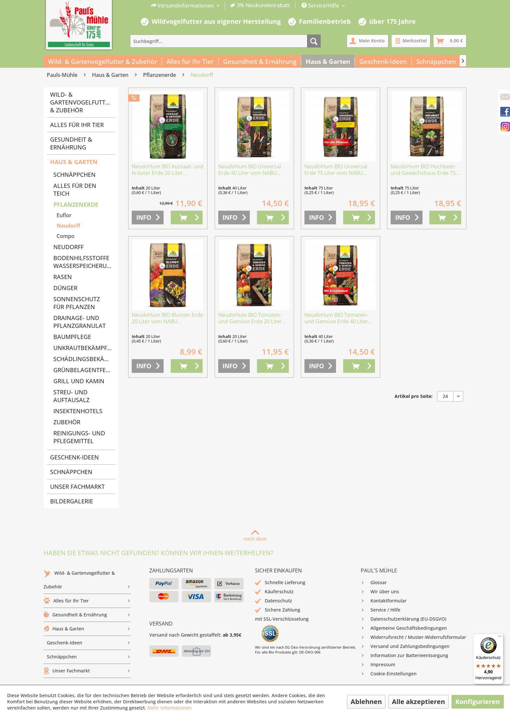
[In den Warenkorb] (187, 217)
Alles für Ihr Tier (77, 125)
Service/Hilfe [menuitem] (321, 5)
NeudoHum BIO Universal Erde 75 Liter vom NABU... (335, 169)
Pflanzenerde (75, 204)
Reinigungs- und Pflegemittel (79, 437)
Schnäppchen (74, 174)
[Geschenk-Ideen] (383, 61)
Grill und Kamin (78, 381)
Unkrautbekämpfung (84, 348)
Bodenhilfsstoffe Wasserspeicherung (84, 262)
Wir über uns (380, 591)
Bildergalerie (71, 501)
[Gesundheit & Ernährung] (260, 61)
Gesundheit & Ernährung (71, 143)
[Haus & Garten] (328, 61)
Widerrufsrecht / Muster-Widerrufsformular (413, 637)
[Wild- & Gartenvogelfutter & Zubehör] (103, 61)
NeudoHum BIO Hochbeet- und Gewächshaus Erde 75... (425, 169)
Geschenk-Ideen (74, 457)
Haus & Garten (74, 162)
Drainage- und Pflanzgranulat (79, 322)
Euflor (64, 215)
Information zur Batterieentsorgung (404, 655)
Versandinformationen (183, 5)
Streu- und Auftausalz (71, 396)
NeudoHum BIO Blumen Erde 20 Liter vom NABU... (167, 318)
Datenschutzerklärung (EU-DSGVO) (403, 619)
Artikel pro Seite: (414, 396)
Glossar (374, 582)
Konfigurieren (477, 701)
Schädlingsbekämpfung (84, 359)
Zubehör (66, 422)
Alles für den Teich (74, 189)
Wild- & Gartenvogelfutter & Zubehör (81, 102)
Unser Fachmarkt (77, 486)
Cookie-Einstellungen (389, 673)
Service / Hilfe (380, 609)
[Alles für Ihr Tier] (190, 61)
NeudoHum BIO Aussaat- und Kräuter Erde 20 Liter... (168, 169)
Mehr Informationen (169, 708)
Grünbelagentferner (84, 370)
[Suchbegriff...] (225, 41)
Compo (65, 236)
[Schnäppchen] (436, 61)
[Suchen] (314, 41)
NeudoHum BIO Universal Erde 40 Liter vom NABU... (249, 169)
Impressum (378, 664)
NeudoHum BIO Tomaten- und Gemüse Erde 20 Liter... (252, 318)
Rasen (62, 277)
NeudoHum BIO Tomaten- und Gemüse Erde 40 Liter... (338, 318)
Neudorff (68, 225)
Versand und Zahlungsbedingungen (405, 646)
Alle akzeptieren (418, 701)
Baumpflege (72, 337)
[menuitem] (220, 6)
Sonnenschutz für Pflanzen (76, 303)
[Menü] (499, 637)
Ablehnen (366, 701)
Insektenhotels (77, 411)
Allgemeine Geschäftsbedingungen (404, 628)
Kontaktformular (384, 600)
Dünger (65, 288)
